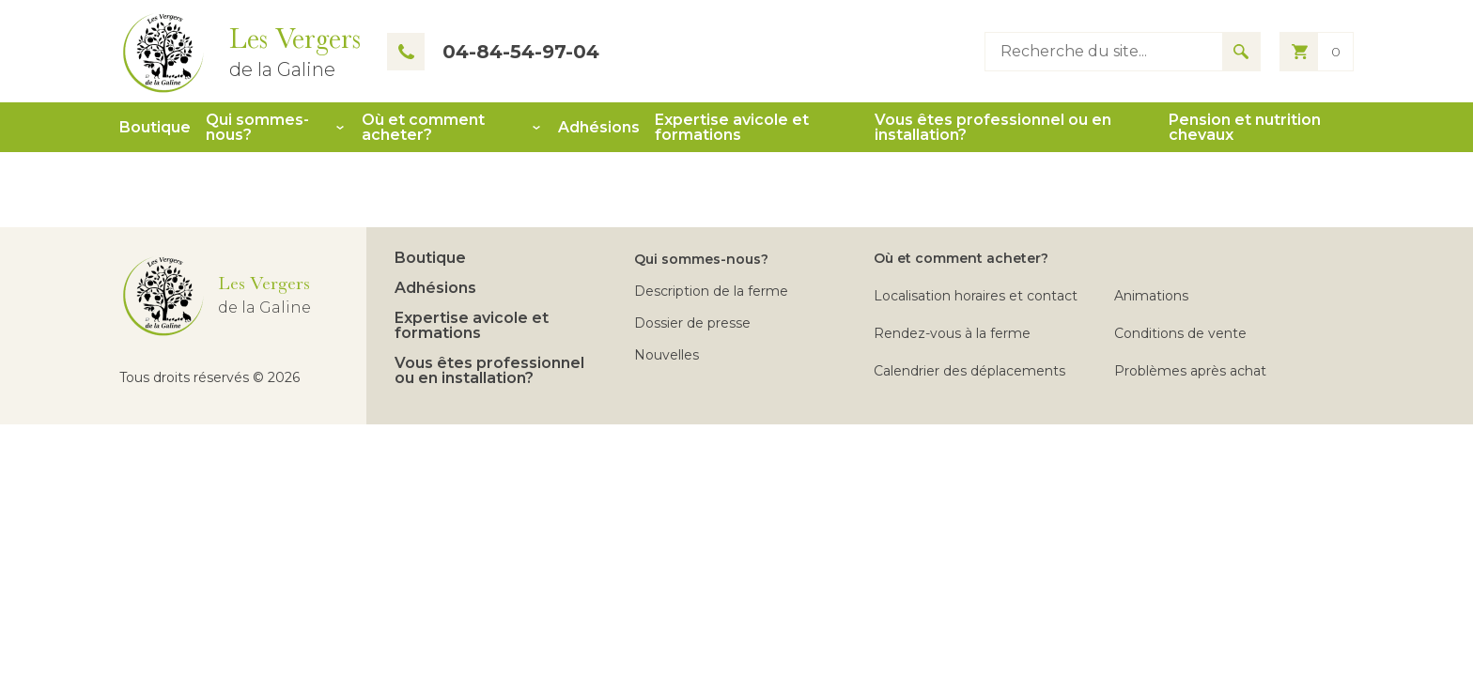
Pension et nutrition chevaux (1245, 128)
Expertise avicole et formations (732, 128)
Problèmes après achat (1190, 370)
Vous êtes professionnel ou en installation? (993, 128)
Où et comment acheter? (423, 128)
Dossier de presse (692, 323)
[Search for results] (1241, 51)
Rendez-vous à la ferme (952, 333)
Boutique (155, 127)
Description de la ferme (711, 291)
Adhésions (599, 127)
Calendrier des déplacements (969, 370)
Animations (1151, 295)
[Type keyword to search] (1103, 51)
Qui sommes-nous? (257, 128)
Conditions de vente (1180, 333)
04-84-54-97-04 (493, 51)
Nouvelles (666, 354)
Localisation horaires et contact (976, 295)
